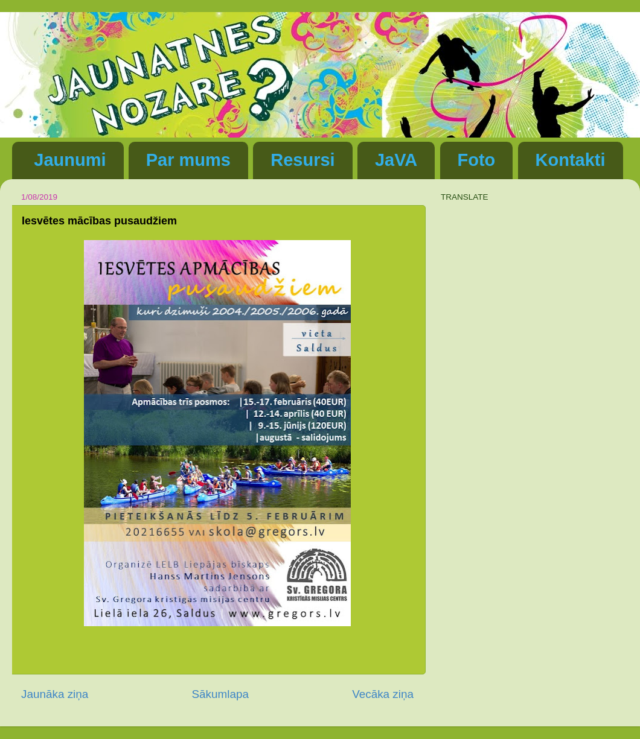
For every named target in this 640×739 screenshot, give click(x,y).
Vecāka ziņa (383, 694)
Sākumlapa (220, 694)
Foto (477, 160)
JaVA (396, 160)
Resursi (302, 160)
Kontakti (571, 160)
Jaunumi (70, 160)
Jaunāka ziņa (54, 694)
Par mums (188, 160)
